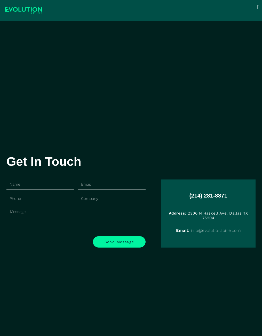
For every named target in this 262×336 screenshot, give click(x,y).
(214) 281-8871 (208, 194)
